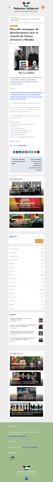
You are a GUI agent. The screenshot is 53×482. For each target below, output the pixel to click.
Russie (32, 203)
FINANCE (12, 263)
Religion (12, 304)
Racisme (12, 300)
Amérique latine (14, 256)
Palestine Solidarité (26, 8)
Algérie (22, 219)
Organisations (13, 285)
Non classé (12, 282)
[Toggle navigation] (10, 7)
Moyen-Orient (13, 278)
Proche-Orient (13, 297)
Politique (26, 203)
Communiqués (13, 259)
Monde (11, 274)
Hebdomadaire (33, 447)
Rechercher (14, 236)
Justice (12, 267)
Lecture (12, 271)
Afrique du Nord (14, 248)
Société (12, 308)
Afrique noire (13, 25)
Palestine (12, 289)
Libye (21, 203)
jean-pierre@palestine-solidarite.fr (18, 436)
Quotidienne (25, 447)
